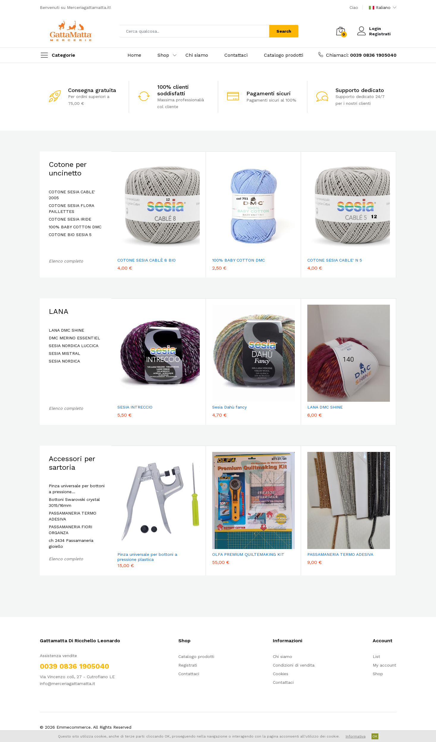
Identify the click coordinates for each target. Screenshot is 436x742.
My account (384, 665)
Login (375, 28)
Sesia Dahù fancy (229, 407)
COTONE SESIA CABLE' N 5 (334, 260)
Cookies (280, 673)
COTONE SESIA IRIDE (70, 219)
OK (374, 736)
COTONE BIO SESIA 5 (70, 234)
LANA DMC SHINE (66, 330)
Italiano (380, 7)
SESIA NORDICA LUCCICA (73, 345)
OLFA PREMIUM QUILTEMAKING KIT (248, 554)
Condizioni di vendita (293, 665)
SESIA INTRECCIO (134, 407)
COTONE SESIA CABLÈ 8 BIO (146, 260)
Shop (163, 55)
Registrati (380, 33)
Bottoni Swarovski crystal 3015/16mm (74, 502)
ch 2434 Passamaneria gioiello (71, 543)
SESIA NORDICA (64, 361)
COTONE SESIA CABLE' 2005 (72, 194)
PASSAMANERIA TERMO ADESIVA (72, 516)
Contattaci (236, 55)
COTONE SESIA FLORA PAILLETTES (71, 208)
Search (283, 31)
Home (134, 55)
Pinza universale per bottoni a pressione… (77, 488)
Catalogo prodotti (283, 55)
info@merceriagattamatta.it (67, 683)
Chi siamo (196, 55)
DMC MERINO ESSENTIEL (74, 338)
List (376, 656)
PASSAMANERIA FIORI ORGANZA (70, 529)
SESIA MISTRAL (64, 353)
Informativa (356, 736)
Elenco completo (66, 261)
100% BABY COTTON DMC (75, 226)
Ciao (354, 7)
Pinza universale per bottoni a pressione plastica (147, 557)
